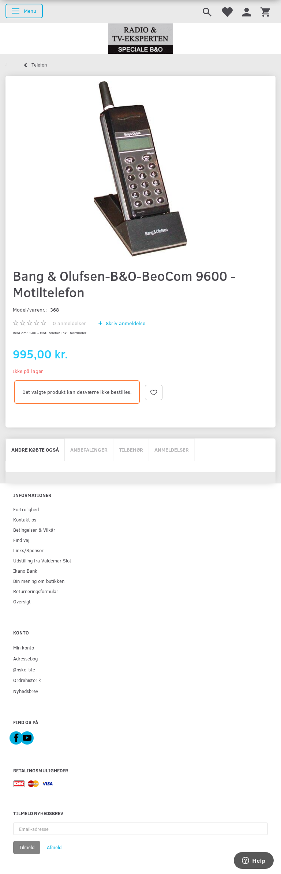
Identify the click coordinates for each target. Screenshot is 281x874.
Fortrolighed (26, 509)
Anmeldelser (171, 449)
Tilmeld (26, 847)
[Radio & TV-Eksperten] (140, 38)
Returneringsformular (35, 591)
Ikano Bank (25, 571)
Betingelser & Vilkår (34, 530)
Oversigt (22, 601)
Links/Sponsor (28, 550)
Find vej (21, 540)
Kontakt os (24, 519)
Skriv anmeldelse (124, 323)
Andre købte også (35, 449)
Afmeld (54, 847)
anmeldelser (69, 323)
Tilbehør (131, 449)
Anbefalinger (89, 449)
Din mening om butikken (38, 581)
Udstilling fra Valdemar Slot (42, 560)
